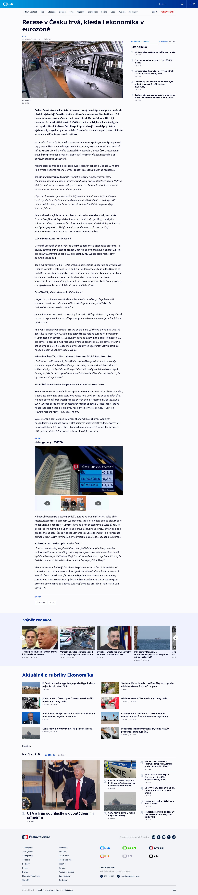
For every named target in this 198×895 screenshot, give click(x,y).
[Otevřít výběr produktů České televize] (192, 4)
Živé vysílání (27, 851)
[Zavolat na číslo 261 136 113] (107, 875)
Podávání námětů (66, 871)
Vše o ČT (25, 879)
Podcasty (133, 11)
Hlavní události (30, 11)
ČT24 (24, 36)
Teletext (26, 859)
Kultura (122, 11)
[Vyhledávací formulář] (171, 4)
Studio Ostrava (65, 859)
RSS (174, 889)
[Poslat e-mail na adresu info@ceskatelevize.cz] (128, 875)
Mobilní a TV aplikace (31, 875)
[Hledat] (182, 4)
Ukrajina (51, 11)
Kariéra (62, 867)
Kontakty (63, 879)
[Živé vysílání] (167, 11)
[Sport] (154, 11)
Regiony (80, 11)
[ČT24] (8, 4)
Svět (71, 11)
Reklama (62, 851)
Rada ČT (62, 863)
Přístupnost (68, 889)
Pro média (63, 847)
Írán (42, 11)
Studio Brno (64, 855)
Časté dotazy (64, 875)
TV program (27, 847)
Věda (113, 11)
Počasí (104, 11)
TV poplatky (27, 855)
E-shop (25, 871)
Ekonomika (93, 11)
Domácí (62, 11)
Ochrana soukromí (54, 889)
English (41, 889)
